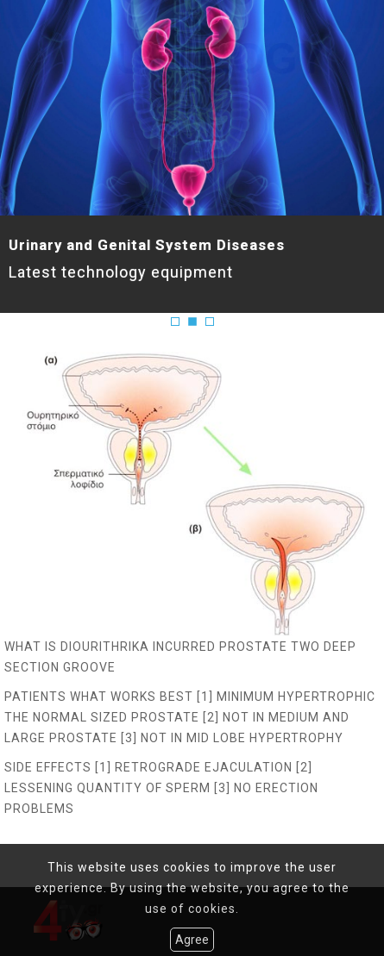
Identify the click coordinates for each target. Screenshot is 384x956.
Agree (192, 940)
